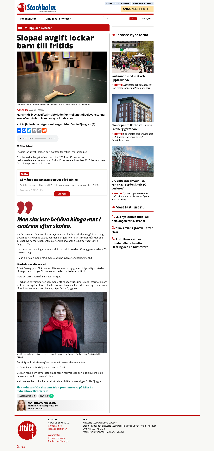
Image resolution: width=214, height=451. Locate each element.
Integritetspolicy (56, 438)
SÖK (133, 19)
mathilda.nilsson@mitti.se (43, 405)
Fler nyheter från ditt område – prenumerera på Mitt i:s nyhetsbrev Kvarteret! (55, 389)
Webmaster (54, 434)
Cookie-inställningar (58, 441)
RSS (21, 447)
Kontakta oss (55, 425)
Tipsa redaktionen (57, 428)
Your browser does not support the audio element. (38, 138)
